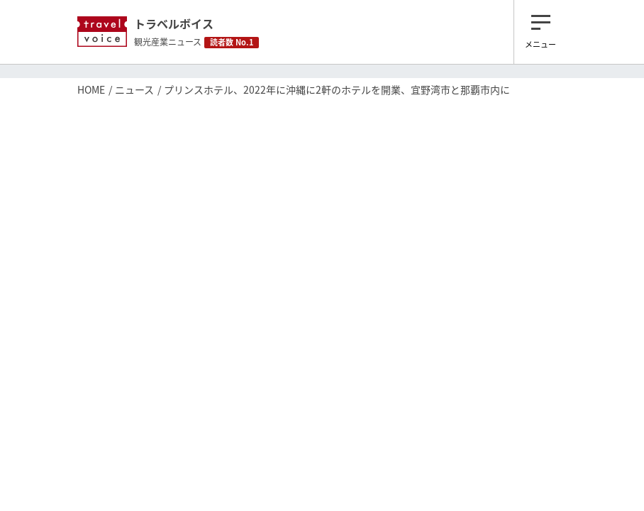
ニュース (134, 89)
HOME (91, 89)
